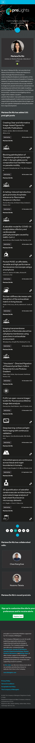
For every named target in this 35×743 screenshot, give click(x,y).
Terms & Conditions (7, 684)
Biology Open (24, 653)
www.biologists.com (9, 672)
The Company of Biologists (10, 689)
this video (8, 665)
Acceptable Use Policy (8, 686)
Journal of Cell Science (20, 649)
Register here (18, 616)
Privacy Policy (5, 681)
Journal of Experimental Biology (13, 651)
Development (7, 649)
